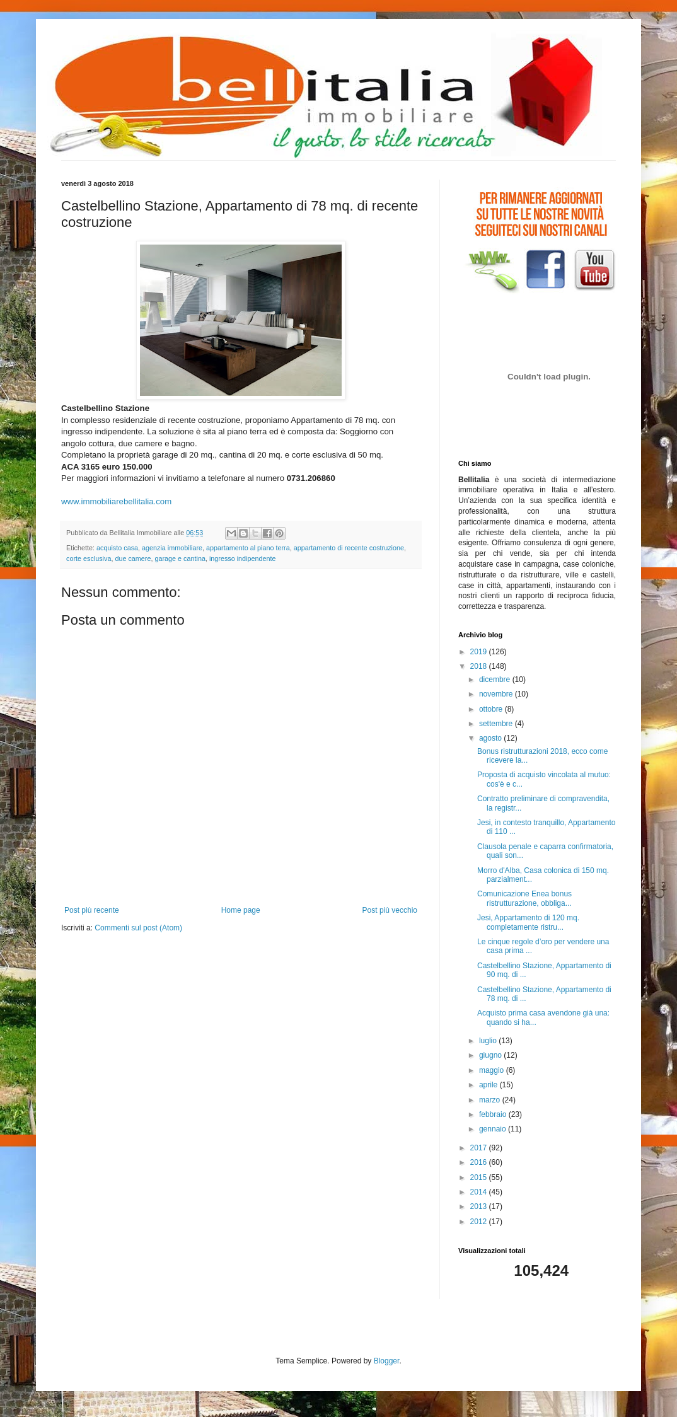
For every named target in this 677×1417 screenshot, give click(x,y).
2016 (479, 1162)
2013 (479, 1206)
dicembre (495, 679)
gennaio (493, 1129)
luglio (489, 1040)
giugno (491, 1055)
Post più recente (91, 910)
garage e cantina (179, 558)
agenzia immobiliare (172, 548)
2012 (479, 1221)
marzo (490, 1100)
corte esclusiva (88, 558)
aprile (489, 1084)
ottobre (492, 709)
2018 (479, 666)
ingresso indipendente (242, 558)
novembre (497, 694)
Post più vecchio (389, 910)
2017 (479, 1147)
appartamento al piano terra (248, 548)
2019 (479, 651)
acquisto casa (117, 548)
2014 (479, 1192)
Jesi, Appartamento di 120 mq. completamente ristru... (528, 922)
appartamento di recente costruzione (349, 548)
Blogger (387, 1360)
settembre (497, 723)
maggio (492, 1070)
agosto (491, 738)
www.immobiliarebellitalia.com (116, 501)
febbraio (494, 1114)
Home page (240, 910)
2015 (479, 1177)
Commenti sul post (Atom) (138, 927)
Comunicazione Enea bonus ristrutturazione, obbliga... (524, 898)
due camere (133, 558)
